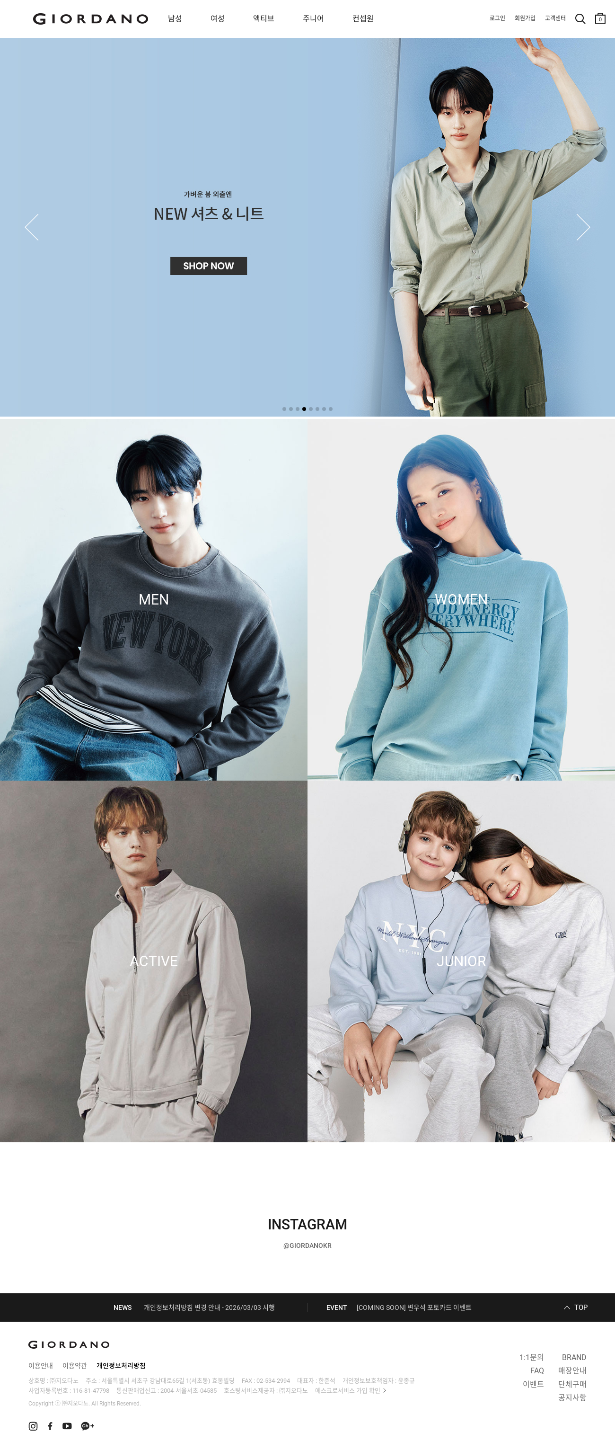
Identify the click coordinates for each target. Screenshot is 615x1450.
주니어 (313, 18)
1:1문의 (531, 1357)
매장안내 (572, 1370)
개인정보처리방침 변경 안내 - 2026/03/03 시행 (209, 1307)
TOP (581, 1307)
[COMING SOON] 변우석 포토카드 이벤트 (414, 1307)
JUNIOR (461, 961)
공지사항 (572, 1397)
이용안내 (40, 1366)
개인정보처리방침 (121, 1366)
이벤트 (533, 1384)
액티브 (263, 18)
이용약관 (74, 1366)
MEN (154, 600)
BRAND (574, 1357)
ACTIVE (154, 961)
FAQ (537, 1370)
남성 (175, 18)
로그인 (497, 18)
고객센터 (555, 18)
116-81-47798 (90, 1390)
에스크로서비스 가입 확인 (347, 1390)
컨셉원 (363, 18)
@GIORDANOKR (307, 1245)
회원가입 (525, 18)
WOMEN (461, 600)
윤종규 (406, 1380)
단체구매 (572, 1384)
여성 (218, 18)
